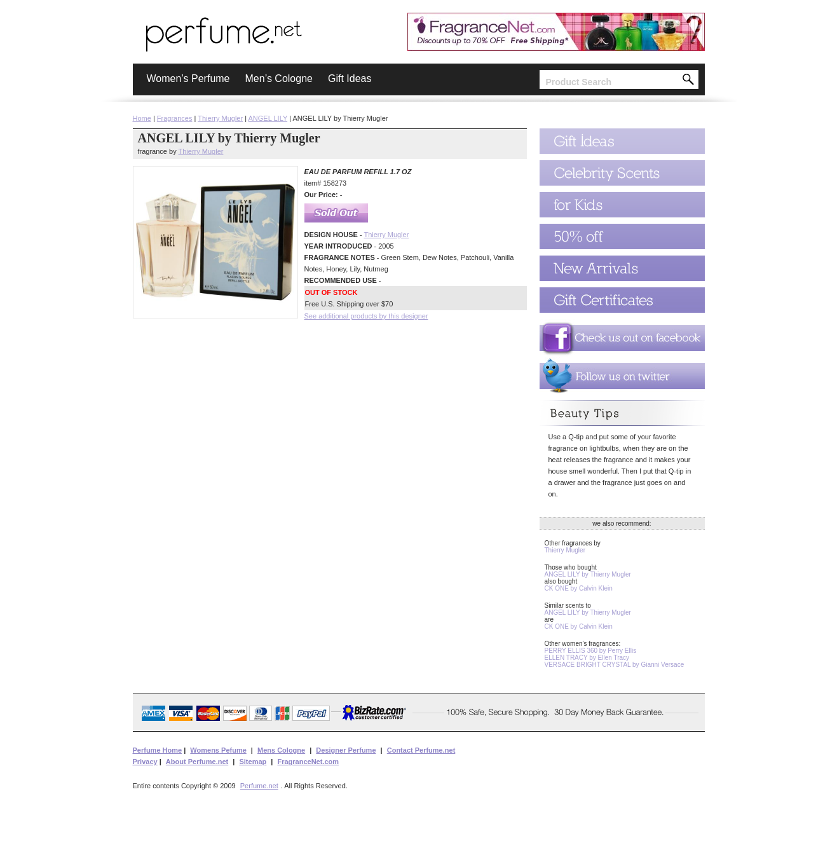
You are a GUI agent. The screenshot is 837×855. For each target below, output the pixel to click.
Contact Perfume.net (421, 750)
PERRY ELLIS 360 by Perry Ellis (591, 650)
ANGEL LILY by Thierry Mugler (588, 574)
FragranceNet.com (308, 761)
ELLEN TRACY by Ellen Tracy (587, 657)
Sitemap (252, 761)
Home (142, 118)
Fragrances (175, 118)
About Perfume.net (197, 761)
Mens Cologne (281, 750)
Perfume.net (259, 786)
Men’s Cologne (279, 78)
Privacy (145, 761)
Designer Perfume (346, 750)
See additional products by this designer (366, 316)
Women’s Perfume (188, 78)
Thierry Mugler (220, 118)
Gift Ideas (349, 78)
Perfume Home (157, 750)
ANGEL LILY (268, 118)
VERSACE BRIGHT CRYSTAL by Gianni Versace (614, 664)
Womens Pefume (218, 750)
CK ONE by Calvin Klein (579, 588)
